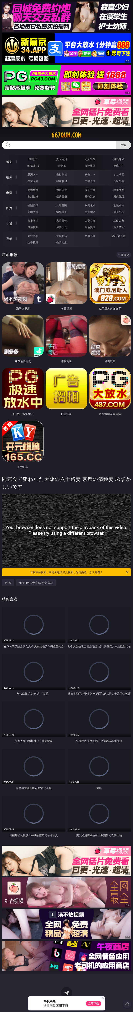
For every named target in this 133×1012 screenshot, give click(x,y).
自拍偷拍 (61, 174)
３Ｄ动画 (118, 174)
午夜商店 (61, 236)
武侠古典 (118, 220)
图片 (9, 208)
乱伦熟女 (90, 196)
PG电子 (33, 159)
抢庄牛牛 (118, 165)
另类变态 (118, 196)
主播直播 (90, 181)
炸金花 (62, 165)
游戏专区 (118, 159)
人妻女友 (90, 220)
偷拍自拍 (61, 190)
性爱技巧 (118, 227)
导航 (9, 239)
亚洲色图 (61, 205)
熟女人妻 (33, 181)
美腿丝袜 (33, 212)
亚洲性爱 (33, 190)
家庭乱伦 (61, 220)
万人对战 (90, 159)
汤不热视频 (118, 236)
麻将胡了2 (33, 165)
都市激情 (33, 220)
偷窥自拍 (33, 205)
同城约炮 (33, 236)
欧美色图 (90, 205)
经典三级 (61, 196)
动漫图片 (118, 205)
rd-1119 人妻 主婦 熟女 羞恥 (36, 583)
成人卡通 (90, 190)
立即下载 (93, 1003)
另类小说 (61, 227)
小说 (9, 223)
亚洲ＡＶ (33, 174)
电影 (9, 192)
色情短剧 (61, 242)
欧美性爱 (118, 190)
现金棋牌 (90, 165)
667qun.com (66, 135)
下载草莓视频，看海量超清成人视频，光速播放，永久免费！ (79, 572)
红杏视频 (33, 242)
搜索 (123, 145)
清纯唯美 (61, 212)
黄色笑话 (90, 227)
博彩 (9, 162)
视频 (9, 177)
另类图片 (118, 212)
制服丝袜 (33, 196)
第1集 (8, 583)
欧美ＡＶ (90, 174)
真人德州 (61, 159)
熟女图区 (90, 212)
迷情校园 (33, 227)
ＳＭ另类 (118, 181)
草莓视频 (90, 236)
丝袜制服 (61, 181)
